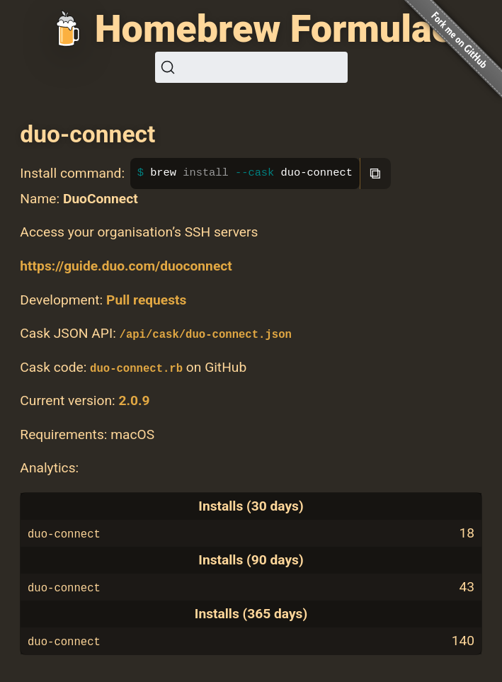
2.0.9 (133, 400)
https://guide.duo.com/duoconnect (126, 266)
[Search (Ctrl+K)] (251, 67)
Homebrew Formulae (273, 28)
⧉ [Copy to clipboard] (375, 173)
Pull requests (146, 300)
